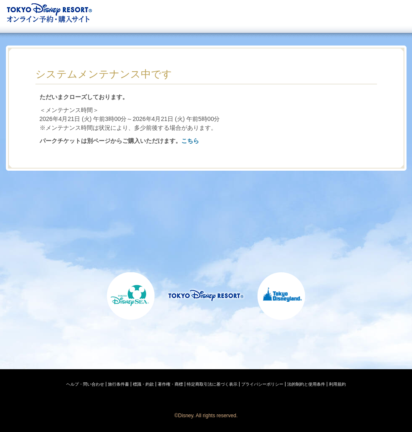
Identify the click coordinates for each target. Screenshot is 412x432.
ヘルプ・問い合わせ (85, 384)
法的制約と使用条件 (306, 384)
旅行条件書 (118, 384)
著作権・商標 (170, 384)
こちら (190, 140)
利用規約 (337, 384)
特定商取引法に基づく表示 (212, 384)
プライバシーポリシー (262, 384)
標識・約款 (143, 384)
